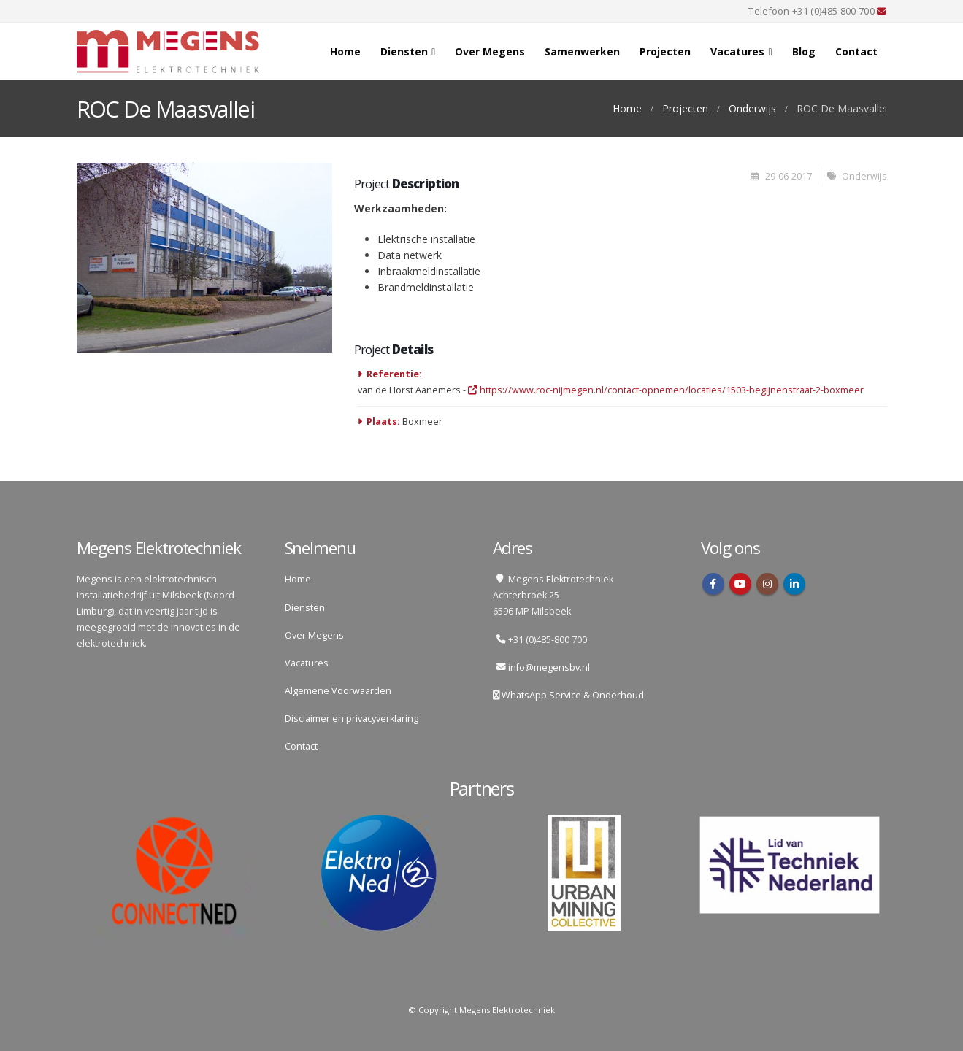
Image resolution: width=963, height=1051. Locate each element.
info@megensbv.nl (549, 667)
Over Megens (490, 51)
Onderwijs (864, 176)
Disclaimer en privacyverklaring (351, 718)
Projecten (665, 51)
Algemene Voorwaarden (338, 691)
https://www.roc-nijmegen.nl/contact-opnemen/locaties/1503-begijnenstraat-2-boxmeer (666, 390)
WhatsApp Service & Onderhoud (571, 695)
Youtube (740, 584)
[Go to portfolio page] (204, 258)
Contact (856, 51)
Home (345, 51)
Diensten (404, 51)
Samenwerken (582, 51)
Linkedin (794, 584)
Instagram (767, 584)
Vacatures (737, 51)
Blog (804, 51)
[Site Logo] (168, 51)
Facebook (713, 584)
